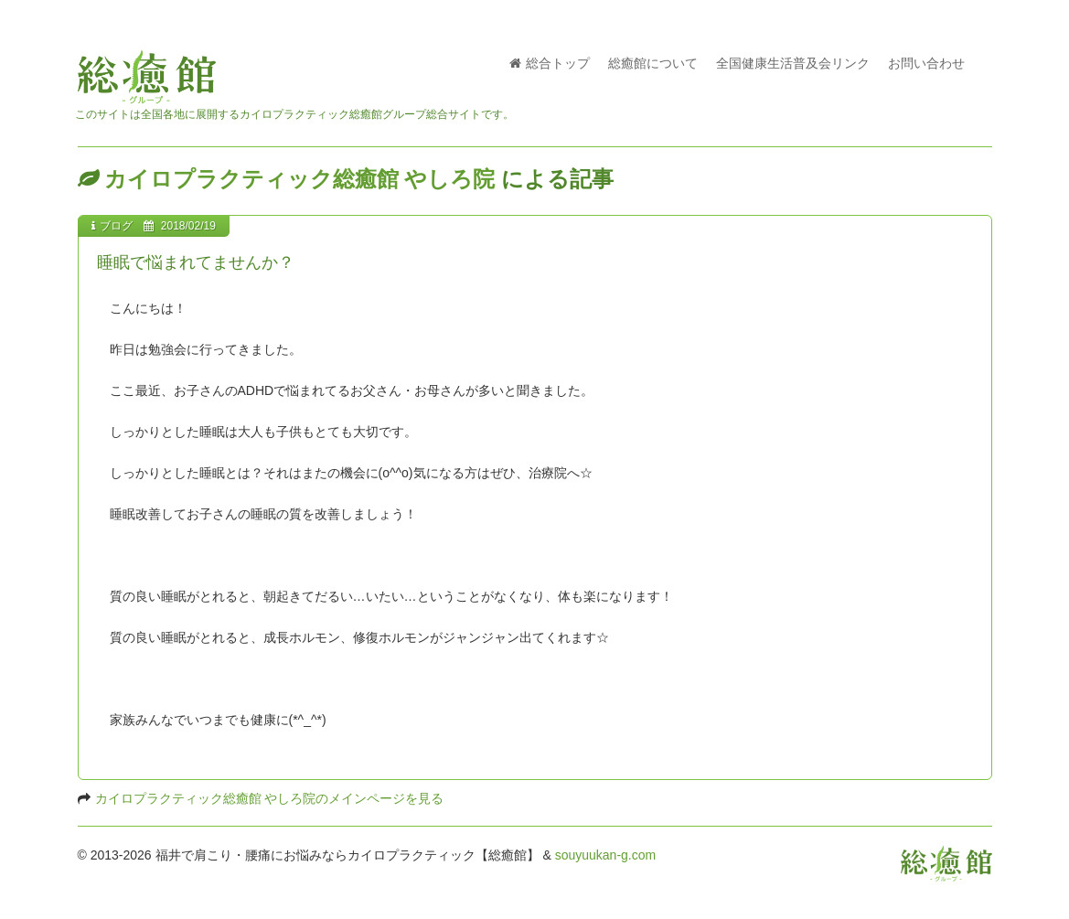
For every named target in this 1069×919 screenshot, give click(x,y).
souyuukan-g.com (606, 855)
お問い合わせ (926, 63)
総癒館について (653, 63)
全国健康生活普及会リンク (793, 63)
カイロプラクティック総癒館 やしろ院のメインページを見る (269, 798)
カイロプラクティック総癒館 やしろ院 (300, 178)
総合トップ (549, 63)
